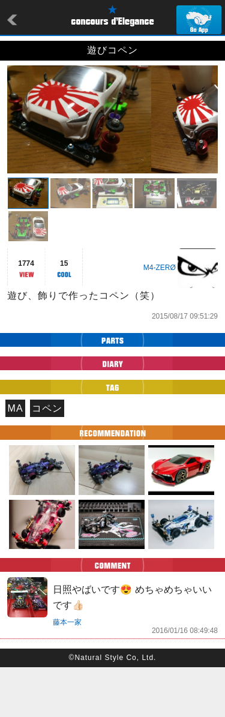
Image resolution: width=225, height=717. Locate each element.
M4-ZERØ (159, 317)
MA (15, 458)
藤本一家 (67, 672)
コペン (47, 458)
